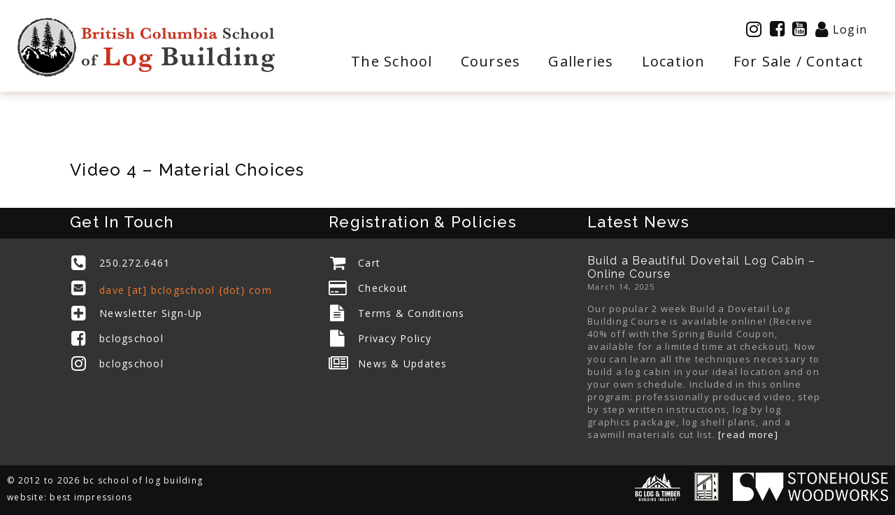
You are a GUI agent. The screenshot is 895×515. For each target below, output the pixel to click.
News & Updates (403, 363)
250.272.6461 (134, 262)
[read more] (748, 434)
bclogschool (131, 338)
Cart (369, 262)
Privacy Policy (395, 338)
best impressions (91, 497)
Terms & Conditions (411, 313)
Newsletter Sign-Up (151, 313)
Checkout (383, 288)
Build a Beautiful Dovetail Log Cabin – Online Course (701, 267)
